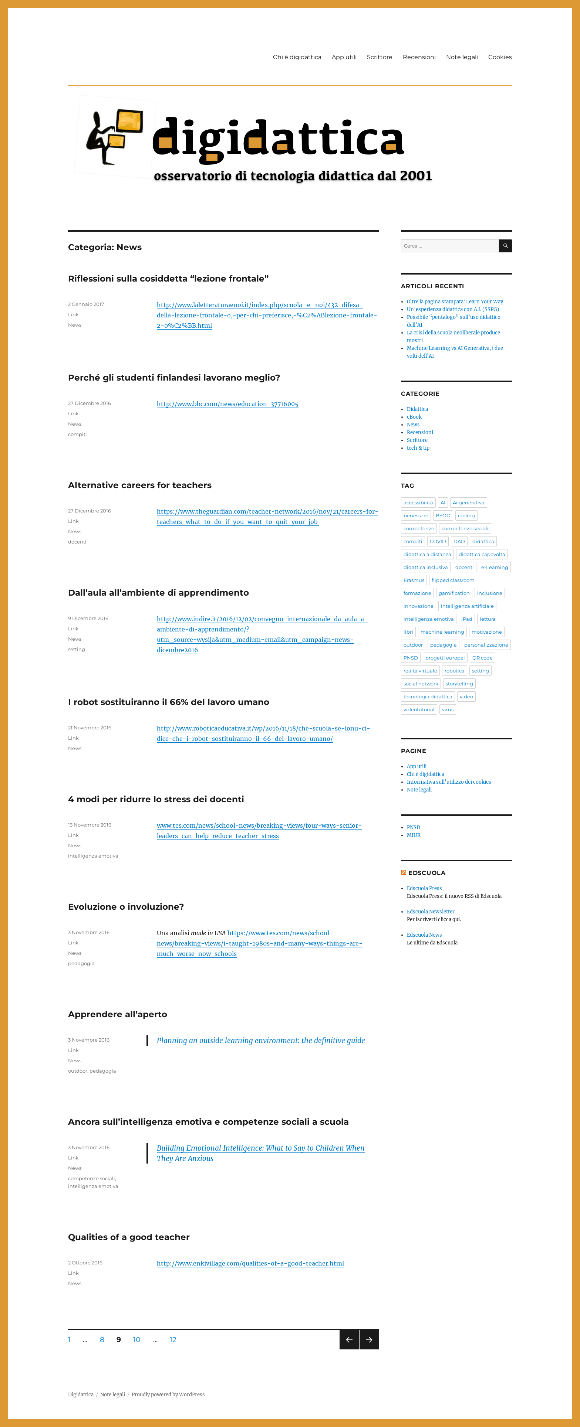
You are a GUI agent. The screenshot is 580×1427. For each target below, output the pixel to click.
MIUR (414, 835)
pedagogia (81, 963)
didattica (483, 541)
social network (421, 684)
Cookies (500, 57)
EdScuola (427, 872)
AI (443, 502)
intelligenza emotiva (93, 856)
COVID (438, 541)
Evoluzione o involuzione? (126, 907)
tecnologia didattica (428, 696)
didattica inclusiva (426, 567)
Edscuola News (424, 935)
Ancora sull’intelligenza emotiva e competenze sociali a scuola (208, 1122)
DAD (459, 541)
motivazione (487, 632)
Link (73, 314)
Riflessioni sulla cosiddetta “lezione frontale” (168, 278)
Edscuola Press (424, 888)
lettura (488, 619)
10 (139, 1339)
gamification (454, 593)
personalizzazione (486, 645)
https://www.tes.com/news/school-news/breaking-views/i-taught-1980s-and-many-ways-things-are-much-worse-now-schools (259, 943)
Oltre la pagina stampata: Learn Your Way (455, 302)
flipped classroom (453, 580)
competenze (419, 528)
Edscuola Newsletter (431, 912)
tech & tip (418, 448)
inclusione (489, 593)
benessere (416, 515)
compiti (77, 434)
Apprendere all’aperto (117, 1014)
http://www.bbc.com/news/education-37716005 (228, 404)
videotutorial (419, 709)
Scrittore (379, 57)
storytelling (459, 684)
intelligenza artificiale (467, 606)
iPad (466, 619)
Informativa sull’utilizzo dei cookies (449, 782)
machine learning (442, 632)
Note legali (462, 57)
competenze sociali (91, 1178)
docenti (77, 542)
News (74, 325)
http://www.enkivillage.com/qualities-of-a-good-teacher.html (250, 1263)
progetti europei (445, 658)
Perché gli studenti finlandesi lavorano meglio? (174, 377)
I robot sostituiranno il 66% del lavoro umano (168, 702)
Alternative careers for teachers (140, 485)
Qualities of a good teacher (129, 1237)
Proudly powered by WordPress (168, 1395)
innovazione (419, 606)
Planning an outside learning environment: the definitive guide (261, 1040)
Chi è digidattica (297, 57)
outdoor (77, 1071)
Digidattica (81, 1395)
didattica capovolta (482, 554)
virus (447, 709)
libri (408, 632)
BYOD (443, 515)
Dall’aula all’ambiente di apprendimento (158, 593)
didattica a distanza (427, 554)
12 (175, 1339)
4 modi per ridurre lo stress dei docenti (156, 799)
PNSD (411, 658)
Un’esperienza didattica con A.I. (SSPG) (453, 309)
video (466, 696)
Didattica (417, 409)
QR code (482, 658)
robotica (455, 671)
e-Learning (494, 567)
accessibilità (418, 502)
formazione (417, 593)
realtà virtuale (420, 671)
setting (76, 649)
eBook (414, 417)
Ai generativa (469, 502)
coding (466, 515)
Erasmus (414, 580)
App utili (344, 57)
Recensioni (419, 57)
